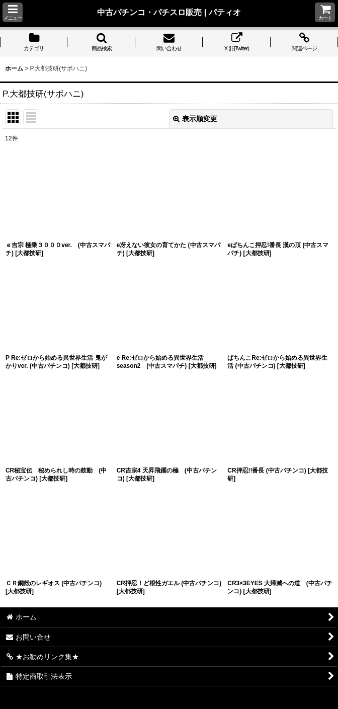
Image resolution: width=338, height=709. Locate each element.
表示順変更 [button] (195, 119)
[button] (13, 12)
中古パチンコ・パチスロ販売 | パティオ (169, 12)
